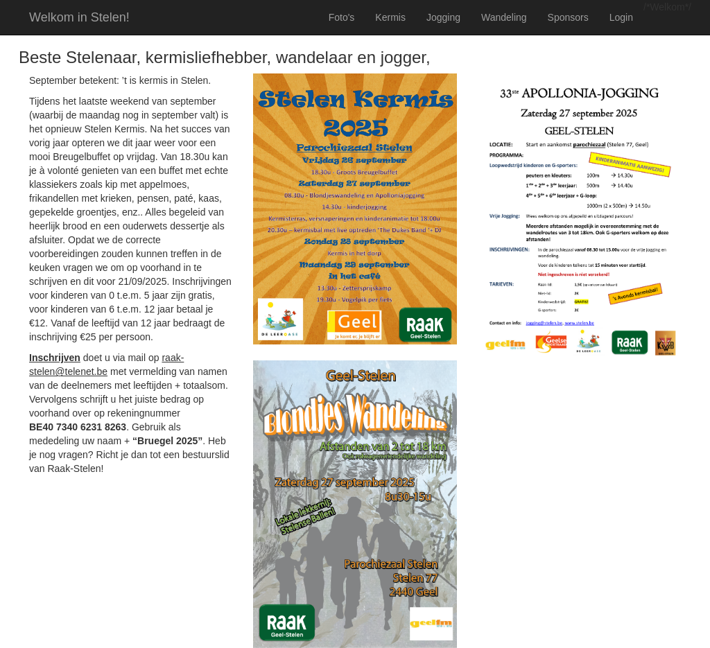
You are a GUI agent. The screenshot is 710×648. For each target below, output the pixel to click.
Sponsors (568, 17)
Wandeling (504, 17)
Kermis (390, 17)
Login (621, 17)
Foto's (342, 17)
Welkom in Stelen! (79, 17)
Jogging (443, 17)
